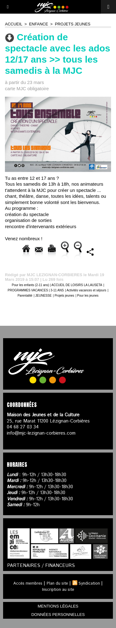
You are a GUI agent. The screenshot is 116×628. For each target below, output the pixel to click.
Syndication (89, 583)
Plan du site (57, 583)
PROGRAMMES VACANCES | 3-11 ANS (36, 290)
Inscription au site (58, 590)
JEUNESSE (43, 295)
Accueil (13, 24)
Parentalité (25, 295)
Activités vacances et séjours (86, 290)
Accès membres (27, 583)
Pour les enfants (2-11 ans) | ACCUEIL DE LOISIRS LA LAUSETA (57, 285)
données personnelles (58, 614)
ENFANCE (38, 24)
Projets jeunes (72, 24)
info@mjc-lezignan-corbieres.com (41, 433)
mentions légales (58, 606)
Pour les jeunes (87, 295)
